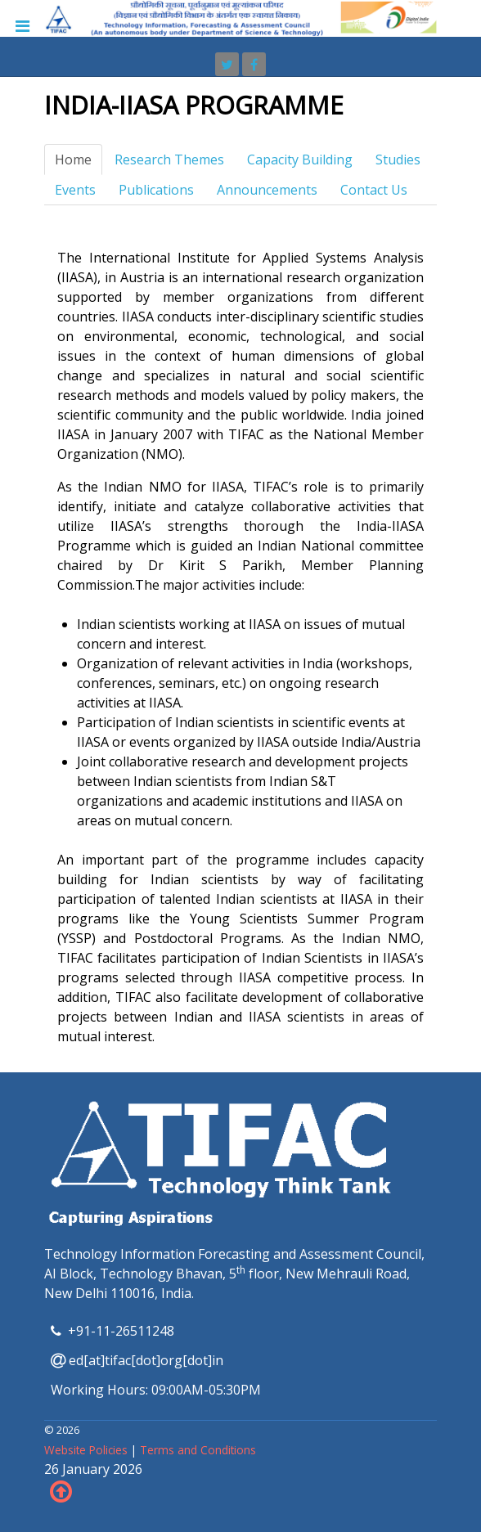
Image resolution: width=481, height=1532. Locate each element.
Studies (397, 159)
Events (75, 190)
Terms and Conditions (198, 1450)
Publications (156, 190)
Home (73, 159)
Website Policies (87, 1450)
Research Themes (169, 159)
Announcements (267, 190)
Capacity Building (300, 159)
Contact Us (373, 190)
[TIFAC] (240, 17)
